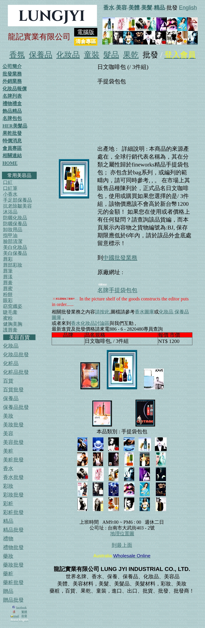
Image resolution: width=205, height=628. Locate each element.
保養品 (40, 54)
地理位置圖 (122, 533)
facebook (21, 607)
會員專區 (12, 148)
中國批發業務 (120, 257)
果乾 (131, 54)
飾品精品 (12, 111)
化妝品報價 (14, 88)
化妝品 (68, 54)
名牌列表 (12, 96)
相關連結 (12, 155)
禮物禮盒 (12, 103)
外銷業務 (12, 81)
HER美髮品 (14, 126)
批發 (24, 615)
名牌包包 (12, 118)
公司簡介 (12, 66)
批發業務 (12, 74)
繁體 (24, 611)
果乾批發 (12, 133)
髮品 (111, 54)
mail (15, 616)
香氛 (17, 54)
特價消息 (12, 140)
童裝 (91, 54)
